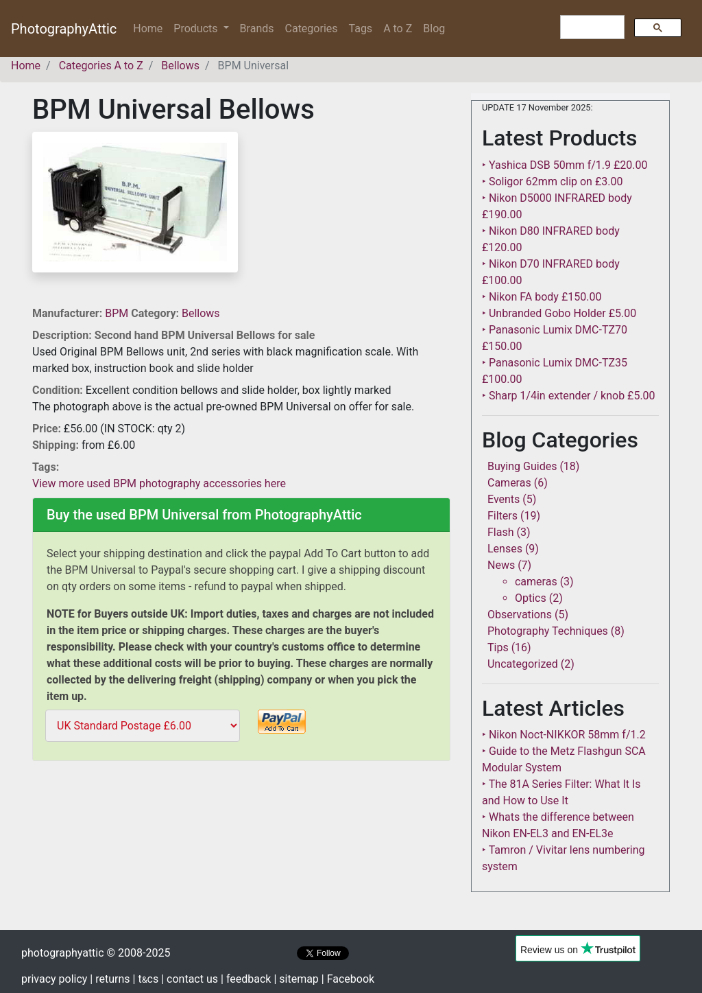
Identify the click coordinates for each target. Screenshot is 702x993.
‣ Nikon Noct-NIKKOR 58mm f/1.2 (564, 734)
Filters (502, 515)
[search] (591, 27)
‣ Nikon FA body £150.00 (541, 296)
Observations (519, 614)
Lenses (504, 548)
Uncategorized (522, 663)
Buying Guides (522, 466)
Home (150, 28)
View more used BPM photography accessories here (159, 483)
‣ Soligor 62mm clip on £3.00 (552, 181)
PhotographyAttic (64, 29)
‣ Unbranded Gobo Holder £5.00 (559, 313)
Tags (361, 28)
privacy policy (54, 978)
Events (503, 499)
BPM (118, 313)
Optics (530, 598)
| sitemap (296, 978)
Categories (311, 28)
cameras (536, 581)
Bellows (201, 313)
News (501, 565)
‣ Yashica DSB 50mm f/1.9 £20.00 (565, 165)
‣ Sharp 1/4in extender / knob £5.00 (568, 395)
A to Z (397, 28)
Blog (434, 28)
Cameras (509, 482)
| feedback (246, 978)
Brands (257, 28)
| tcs (146, 978)
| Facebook (348, 978)
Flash (500, 532)
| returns (110, 978)
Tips (498, 647)
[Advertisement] (241, 863)
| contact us (189, 978)
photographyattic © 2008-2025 (95, 952)
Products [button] (196, 28)
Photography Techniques (547, 631)
